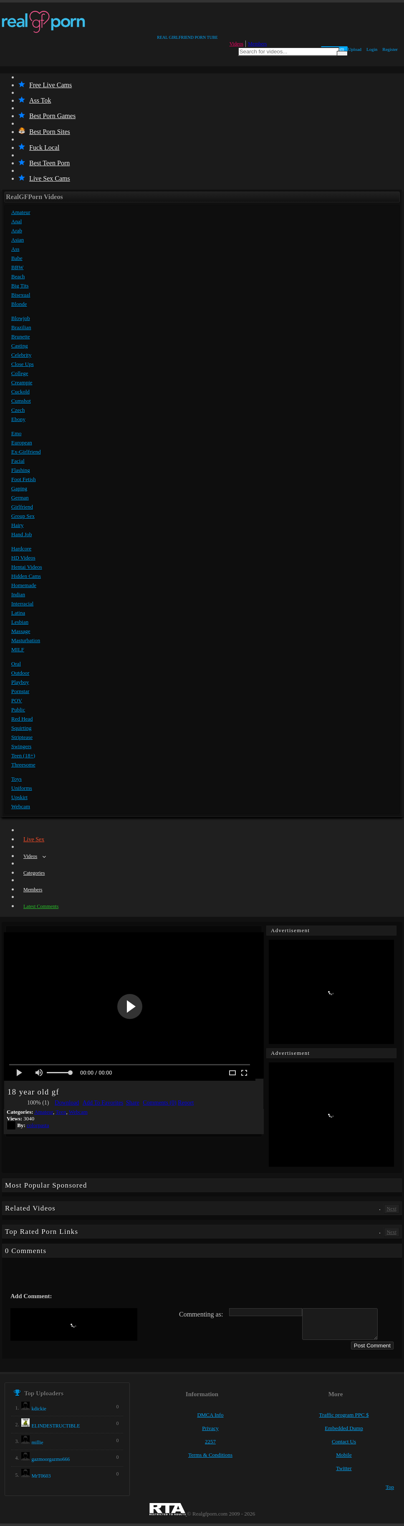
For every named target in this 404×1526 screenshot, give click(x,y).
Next (391, 1209)
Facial (18, 461)
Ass (15, 249)
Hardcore (21, 548)
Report (186, 1103)
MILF (17, 649)
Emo (16, 433)
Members (257, 44)
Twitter (343, 1468)
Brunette (20, 336)
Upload (354, 49)
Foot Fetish (23, 479)
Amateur (20, 212)
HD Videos (23, 558)
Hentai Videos (26, 567)
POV (16, 700)
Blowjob (20, 318)
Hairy (17, 525)
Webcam (20, 806)
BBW (17, 267)
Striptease (22, 737)
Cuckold (20, 391)
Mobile (344, 1455)
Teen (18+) (23, 755)
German (20, 497)
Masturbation (25, 640)
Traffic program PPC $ (344, 1415)
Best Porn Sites (44, 131)
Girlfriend (22, 507)
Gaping (19, 488)
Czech (18, 410)
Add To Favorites (103, 1103)
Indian (18, 594)
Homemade (23, 585)
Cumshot (21, 401)
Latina (18, 613)
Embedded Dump (344, 1428)
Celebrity (21, 355)
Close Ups (22, 364)
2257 (210, 1441)
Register (390, 49)
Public (18, 709)
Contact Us (344, 1441)
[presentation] (73, 1324)
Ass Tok (34, 100)
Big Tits (20, 285)
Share (132, 1103)
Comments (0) (160, 1103)
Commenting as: (201, 1314)
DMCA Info (210, 1415)
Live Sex (33, 839)
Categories (34, 873)
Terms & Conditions (210, 1455)
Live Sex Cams (44, 178)
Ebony (18, 419)
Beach (18, 276)
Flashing (20, 470)
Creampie (22, 382)
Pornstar (20, 691)
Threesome (23, 765)
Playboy (20, 682)
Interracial (22, 603)
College (19, 373)
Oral (16, 664)
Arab (16, 230)
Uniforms (21, 788)
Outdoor (20, 673)
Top (390, 1487)
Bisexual (20, 295)
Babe (17, 258)
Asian (17, 240)
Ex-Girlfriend (26, 452)
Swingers (21, 746)
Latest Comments (40, 906)
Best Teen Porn (44, 162)
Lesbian (19, 622)
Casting (19, 346)
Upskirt (19, 797)
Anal (16, 221)
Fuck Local (38, 147)
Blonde (19, 304)
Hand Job (21, 534)
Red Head (22, 719)
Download (67, 1103)
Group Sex (23, 516)
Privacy (210, 1428)
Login (371, 49)
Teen (61, 1112)
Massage (20, 631)
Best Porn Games (47, 115)
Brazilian (21, 327)
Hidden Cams (26, 576)
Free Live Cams (45, 84)
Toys (16, 779)
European (21, 442)
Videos (236, 44)
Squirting (21, 728)
